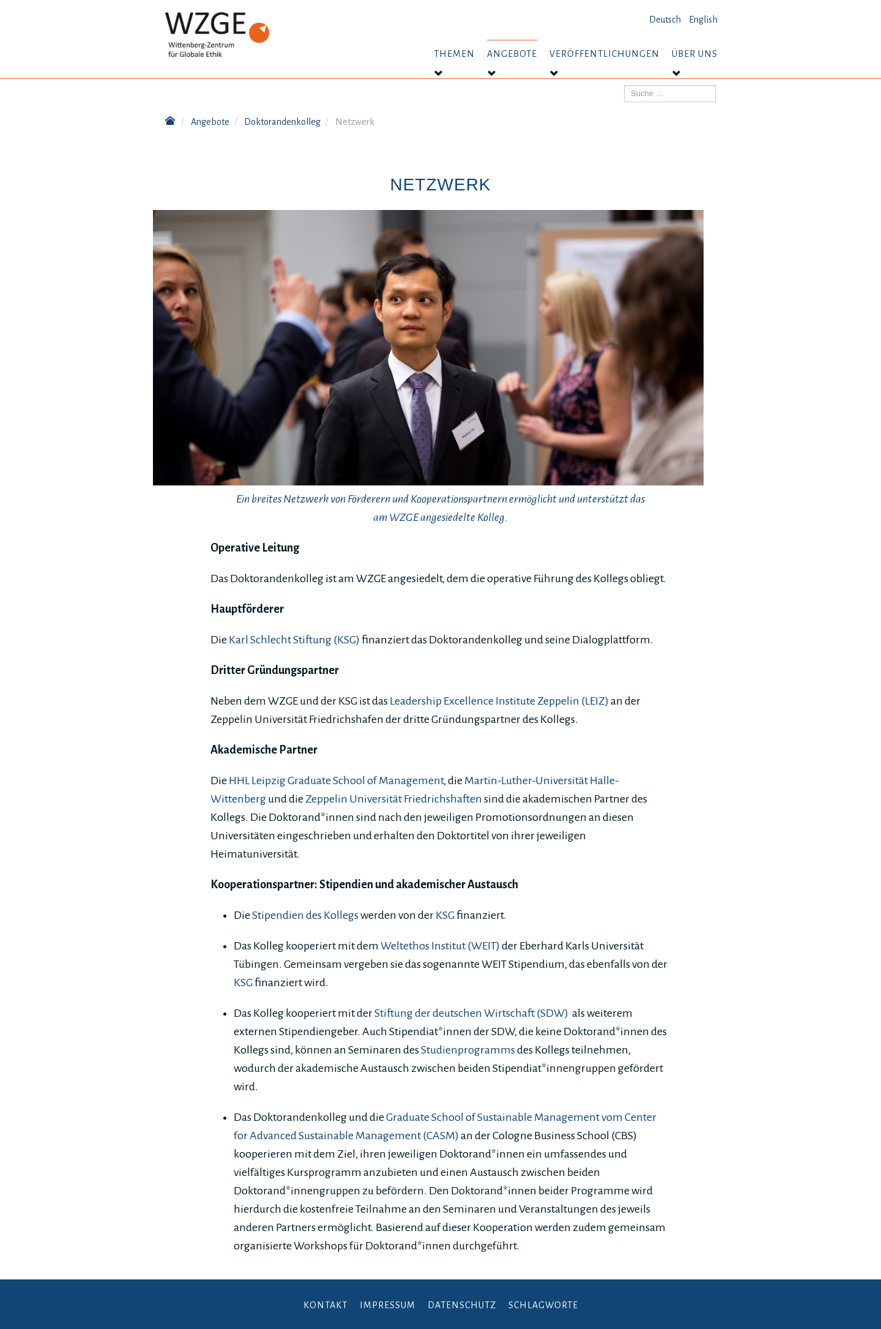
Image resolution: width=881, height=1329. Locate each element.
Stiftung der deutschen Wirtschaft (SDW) (471, 1013)
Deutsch (665, 19)
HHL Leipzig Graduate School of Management (336, 780)
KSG (445, 915)
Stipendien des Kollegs (304, 915)
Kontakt (325, 1305)
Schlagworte (543, 1305)
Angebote (512, 54)
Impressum (387, 1305)
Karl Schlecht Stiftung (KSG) (294, 640)
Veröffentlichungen (604, 54)
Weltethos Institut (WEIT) (440, 946)
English (703, 19)
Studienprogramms (469, 1050)
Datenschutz (462, 1305)
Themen (454, 54)
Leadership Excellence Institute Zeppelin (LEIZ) (499, 701)
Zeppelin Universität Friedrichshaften (393, 799)
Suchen (624, 85)
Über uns (695, 54)
